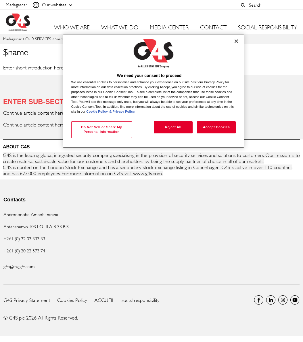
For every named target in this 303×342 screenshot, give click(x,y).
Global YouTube (295, 300)
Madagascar (12, 38)
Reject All (173, 127)
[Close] (236, 41)
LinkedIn (270, 300)
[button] (243, 5)
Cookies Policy (72, 300)
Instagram (282, 300)
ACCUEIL (104, 300)
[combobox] (271, 5)
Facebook (258, 300)
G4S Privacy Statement (26, 300)
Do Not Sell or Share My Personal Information (101, 129)
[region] (153, 91)
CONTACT (213, 27)
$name (60, 38)
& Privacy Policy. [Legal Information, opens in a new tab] (122, 111)
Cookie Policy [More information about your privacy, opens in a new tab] (97, 111)
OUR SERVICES (38, 38)
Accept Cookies (216, 127)
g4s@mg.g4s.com (18, 266)
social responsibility (141, 300)
